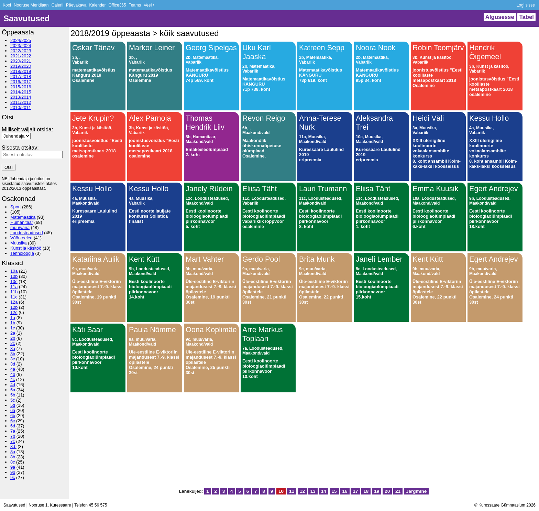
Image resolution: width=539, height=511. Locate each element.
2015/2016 (20, 86)
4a (12, 369)
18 (365, 491)
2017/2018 (20, 76)
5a (12, 389)
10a (14, 271)
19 (376, 491)
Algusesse (499, 17)
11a (14, 286)
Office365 (117, 5)
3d (12, 364)
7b (12, 436)
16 (344, 491)
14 (323, 491)
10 (281, 491)
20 (387, 491)
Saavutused (26, 18)
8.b (13, 446)
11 (291, 491)
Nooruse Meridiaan (31, 5)
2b (12, 338)
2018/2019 (20, 71)
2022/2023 (20, 50)
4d (12, 384)
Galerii (57, 5)
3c (12, 358)
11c (14, 297)
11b (14, 291)
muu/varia (20, 227)
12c (14, 312)
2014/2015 (20, 92)
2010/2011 (20, 107)
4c (12, 379)
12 (302, 491)
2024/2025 (20, 40)
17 (355, 491)
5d (12, 405)
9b (12, 472)
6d (12, 425)
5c (12, 400)
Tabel (526, 17)
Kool (7, 5)
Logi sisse (526, 5)
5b (12, 395)
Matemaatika (22, 217)
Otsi (8, 167)
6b (12, 415)
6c (12, 420)
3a (12, 348)
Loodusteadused (26, 232)
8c (12, 462)
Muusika (18, 243)
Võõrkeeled (21, 237)
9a (12, 467)
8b (12, 456)
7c (12, 441)
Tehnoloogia (22, 253)
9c (12, 477)
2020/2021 (20, 61)
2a (12, 333)
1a (12, 317)
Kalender (97, 5)
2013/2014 (20, 97)
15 (334, 491)
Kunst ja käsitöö (25, 248)
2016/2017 (20, 81)
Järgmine (416, 491)
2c (12, 343)
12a (14, 302)
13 (313, 491)
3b (12, 353)
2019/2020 (20, 66)
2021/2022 (20, 55)
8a (12, 451)
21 (397, 491)
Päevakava (76, 5)
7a (12, 431)
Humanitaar (21, 222)
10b (14, 276)
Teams (135, 5)
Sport (15, 206)
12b (14, 307)
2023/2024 (20, 45)
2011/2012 (20, 102)
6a (12, 410)
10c (14, 281)
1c (12, 327)
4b (12, 374)
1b (12, 322)
